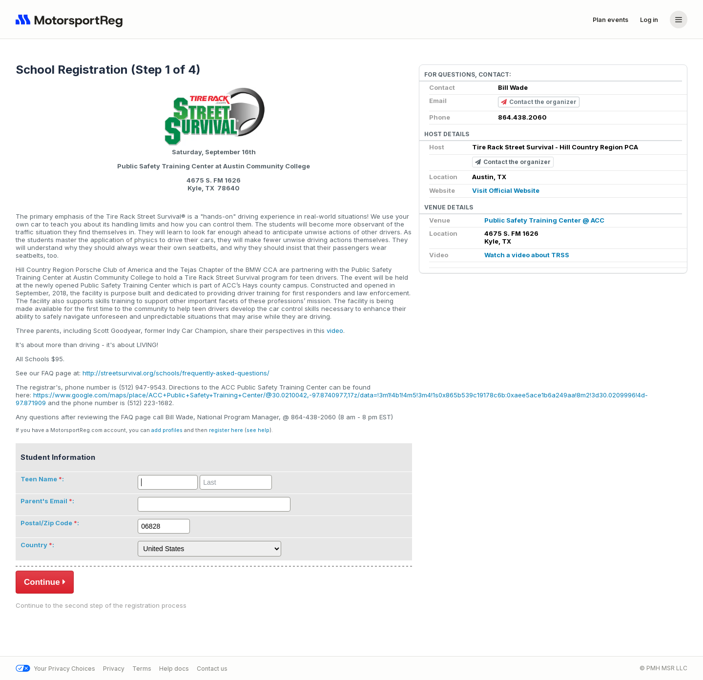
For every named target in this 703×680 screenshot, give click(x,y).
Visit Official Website (505, 190)
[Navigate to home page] (71, 19)
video (335, 330)
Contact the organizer (539, 102)
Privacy (113, 668)
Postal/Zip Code (46, 523)
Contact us (212, 668)
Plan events (610, 19)
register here (226, 430)
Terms (141, 668)
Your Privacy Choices (55, 668)
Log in (649, 19)
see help (258, 430)
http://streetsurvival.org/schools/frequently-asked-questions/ (176, 373)
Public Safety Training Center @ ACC (544, 220)
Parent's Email (44, 501)
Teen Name (39, 479)
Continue (44, 582)
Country (34, 545)
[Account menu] (678, 19)
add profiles (167, 430)
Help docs (174, 668)
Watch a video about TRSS (526, 255)
